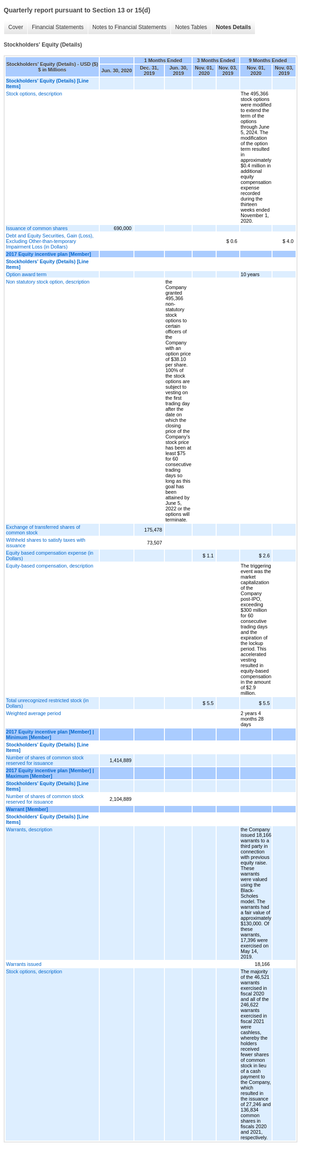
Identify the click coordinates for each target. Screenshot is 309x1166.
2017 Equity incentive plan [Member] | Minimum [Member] (50, 734)
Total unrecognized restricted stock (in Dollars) (47, 703)
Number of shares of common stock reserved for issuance (45, 760)
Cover (15, 27)
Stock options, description (34, 93)
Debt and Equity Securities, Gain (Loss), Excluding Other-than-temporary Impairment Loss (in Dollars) (50, 241)
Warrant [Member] (27, 809)
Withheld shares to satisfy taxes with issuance (45, 542)
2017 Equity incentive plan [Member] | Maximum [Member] (50, 773)
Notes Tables (191, 27)
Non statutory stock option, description (48, 281)
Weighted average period (33, 713)
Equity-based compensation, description (49, 565)
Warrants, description (29, 829)
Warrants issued (24, 964)
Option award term (26, 274)
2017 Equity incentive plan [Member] (48, 254)
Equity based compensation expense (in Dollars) (49, 555)
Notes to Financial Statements (129, 27)
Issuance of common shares (36, 228)
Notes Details (233, 27)
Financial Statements (58, 27)
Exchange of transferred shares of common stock (43, 529)
